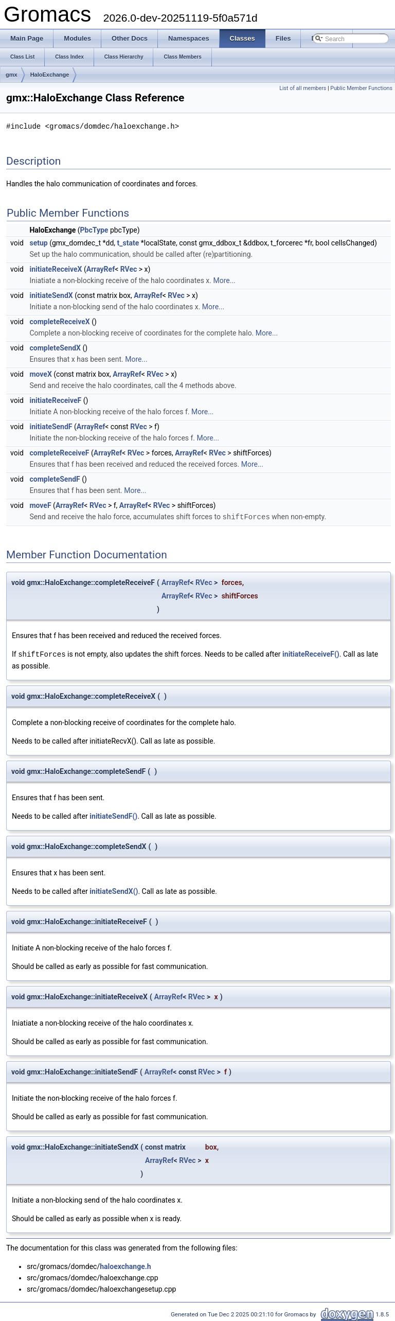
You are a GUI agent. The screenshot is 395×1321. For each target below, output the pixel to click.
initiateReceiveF (55, 400)
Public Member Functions (361, 88)
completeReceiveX (59, 321)
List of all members (302, 88)
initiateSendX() (113, 890)
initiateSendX (51, 295)
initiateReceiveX (55, 269)
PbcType (94, 229)
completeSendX (55, 347)
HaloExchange (49, 75)
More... (224, 280)
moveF (40, 505)
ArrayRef (100, 269)
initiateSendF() (113, 815)
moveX (40, 373)
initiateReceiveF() (310, 653)
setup (38, 242)
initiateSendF (50, 426)
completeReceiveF (59, 452)
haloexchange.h (125, 1265)
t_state (128, 242)
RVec (128, 269)
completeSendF (54, 478)
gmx (11, 75)
